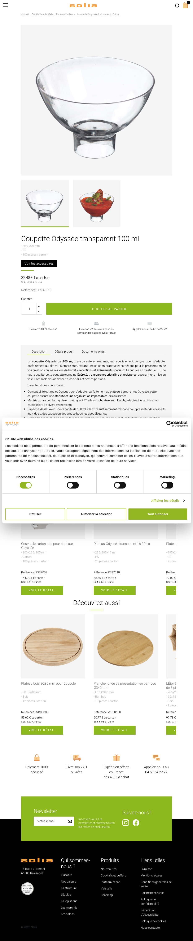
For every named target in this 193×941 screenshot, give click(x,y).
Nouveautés (109, 869)
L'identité (66, 875)
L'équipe (66, 894)
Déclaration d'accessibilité (149, 912)
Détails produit (64, 351)
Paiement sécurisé (152, 893)
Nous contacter (151, 927)
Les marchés (69, 907)
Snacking (107, 895)
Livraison (146, 869)
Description (39, 351)
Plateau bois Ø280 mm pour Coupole (48, 684)
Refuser (35, 514)
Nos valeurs (68, 881)
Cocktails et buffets (113, 875)
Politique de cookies (153, 921)
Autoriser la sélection (96, 514)
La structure (69, 888)
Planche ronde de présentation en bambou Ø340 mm (125, 686)
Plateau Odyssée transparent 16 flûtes (122, 544)
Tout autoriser (157, 514)
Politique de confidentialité (150, 901)
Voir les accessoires (39, 263)
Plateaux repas (110, 882)
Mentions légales (151, 875)
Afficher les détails (165, 500)
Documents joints (93, 351)
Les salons (68, 914)
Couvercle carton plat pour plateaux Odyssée (47, 546)
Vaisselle (106, 888)
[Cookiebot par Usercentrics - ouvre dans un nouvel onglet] (169, 424)
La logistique (69, 901)
